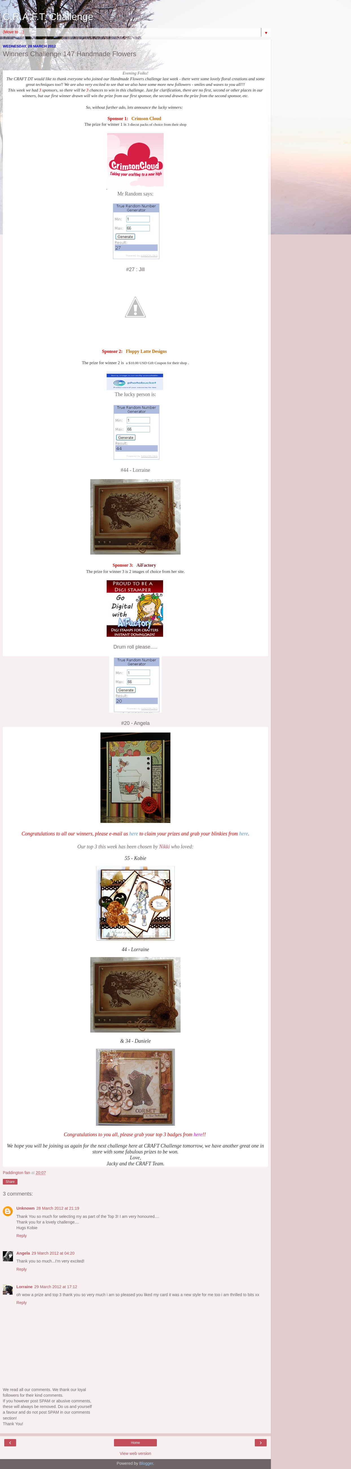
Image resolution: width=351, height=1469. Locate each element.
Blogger (146, 1463)
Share (10, 1182)
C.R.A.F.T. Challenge (48, 16)
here (133, 833)
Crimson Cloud (146, 118)
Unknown (25, 1208)
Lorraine (24, 1287)
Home (135, 1443)
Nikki (165, 846)
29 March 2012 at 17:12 (55, 1287)
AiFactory (146, 565)
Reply (21, 1235)
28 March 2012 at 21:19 (57, 1208)
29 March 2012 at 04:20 (53, 1253)
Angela (23, 1253)
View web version (135, 1453)
